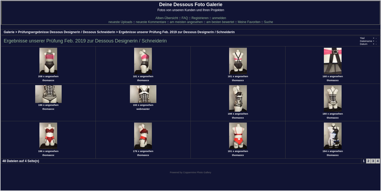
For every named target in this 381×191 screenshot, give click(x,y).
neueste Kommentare (151, 22)
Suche (268, 22)
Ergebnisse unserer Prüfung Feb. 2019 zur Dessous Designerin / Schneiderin (177, 32)
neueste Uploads (120, 22)
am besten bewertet (220, 22)
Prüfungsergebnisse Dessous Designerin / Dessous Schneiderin (66, 32)
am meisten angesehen (186, 22)
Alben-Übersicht (167, 18)
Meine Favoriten (249, 22)
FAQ (185, 18)
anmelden (219, 18)
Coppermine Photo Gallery (197, 172)
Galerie (9, 32)
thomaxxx (48, 80)
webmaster (143, 108)
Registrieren (200, 18)
